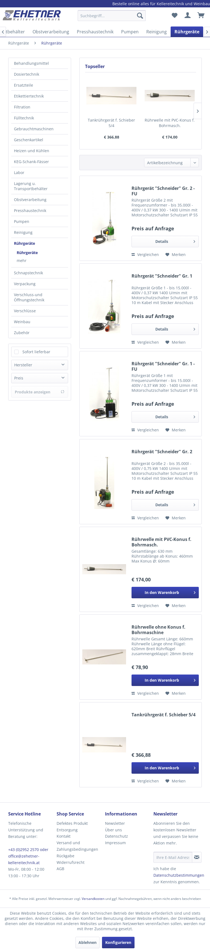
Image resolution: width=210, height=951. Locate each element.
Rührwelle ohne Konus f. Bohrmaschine (158, 629)
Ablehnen (87, 942)
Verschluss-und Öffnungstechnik (29, 297)
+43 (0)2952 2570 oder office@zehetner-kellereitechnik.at (28, 856)
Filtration (22, 107)
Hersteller (23, 364)
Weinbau (22, 321)
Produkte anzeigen (40, 391)
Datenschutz (116, 836)
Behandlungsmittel (31, 63)
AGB (60, 868)
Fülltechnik (24, 117)
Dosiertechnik (26, 74)
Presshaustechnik (30, 210)
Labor (19, 172)
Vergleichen (145, 254)
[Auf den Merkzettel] (175, 254)
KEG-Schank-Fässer (31, 161)
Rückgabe (65, 855)
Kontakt (64, 836)
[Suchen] (140, 15)
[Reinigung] (156, 32)
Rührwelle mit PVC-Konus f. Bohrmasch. (170, 122)
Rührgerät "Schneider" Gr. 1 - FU (163, 366)
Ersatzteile (23, 85)
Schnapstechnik (28, 272)
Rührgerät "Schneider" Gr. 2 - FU (163, 191)
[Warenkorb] (201, 15)
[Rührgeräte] (187, 32)
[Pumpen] (129, 32)
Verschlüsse (25, 310)
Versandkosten (93, 898)
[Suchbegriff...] (112, 15)
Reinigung (23, 232)
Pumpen (21, 221)
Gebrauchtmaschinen (34, 128)
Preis (18, 378)
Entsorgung (67, 829)
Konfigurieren (118, 942)
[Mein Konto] (187, 15)
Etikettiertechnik (29, 96)
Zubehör (22, 332)
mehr (22, 260)
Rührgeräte (24, 243)
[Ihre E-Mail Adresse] (172, 857)
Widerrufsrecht (70, 862)
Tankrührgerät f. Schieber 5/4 (111, 122)
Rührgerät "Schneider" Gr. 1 (162, 276)
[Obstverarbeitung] (51, 32)
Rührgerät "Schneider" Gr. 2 (162, 452)
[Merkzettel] (174, 15)
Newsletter (115, 823)
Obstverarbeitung (30, 199)
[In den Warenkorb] (165, 592)
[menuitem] (112, 18)
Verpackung (25, 283)
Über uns (113, 829)
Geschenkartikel (28, 139)
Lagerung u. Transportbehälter (31, 186)
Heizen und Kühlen (31, 150)
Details (175, 240)
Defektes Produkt (72, 823)
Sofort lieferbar (36, 351)
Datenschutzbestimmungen (178, 875)
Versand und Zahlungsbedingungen (77, 846)
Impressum (115, 842)
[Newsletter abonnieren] (197, 857)
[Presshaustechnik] (95, 32)
